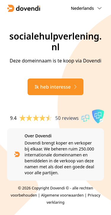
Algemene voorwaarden (62, 195)
